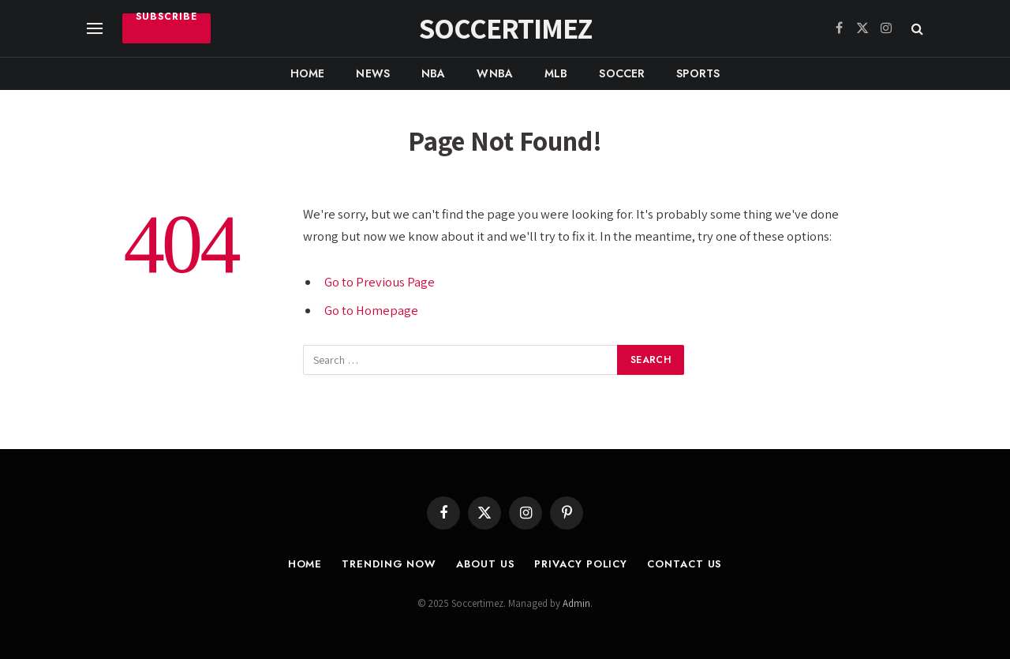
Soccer (622, 73)
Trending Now (389, 563)
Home (307, 73)
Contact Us (684, 563)
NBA (433, 73)
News (373, 73)
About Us (485, 563)
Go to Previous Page (379, 281)
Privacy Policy (580, 563)
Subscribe (166, 18)
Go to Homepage (371, 310)
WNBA (495, 73)
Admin (576, 603)
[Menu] (95, 29)
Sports (698, 73)
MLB (555, 73)
